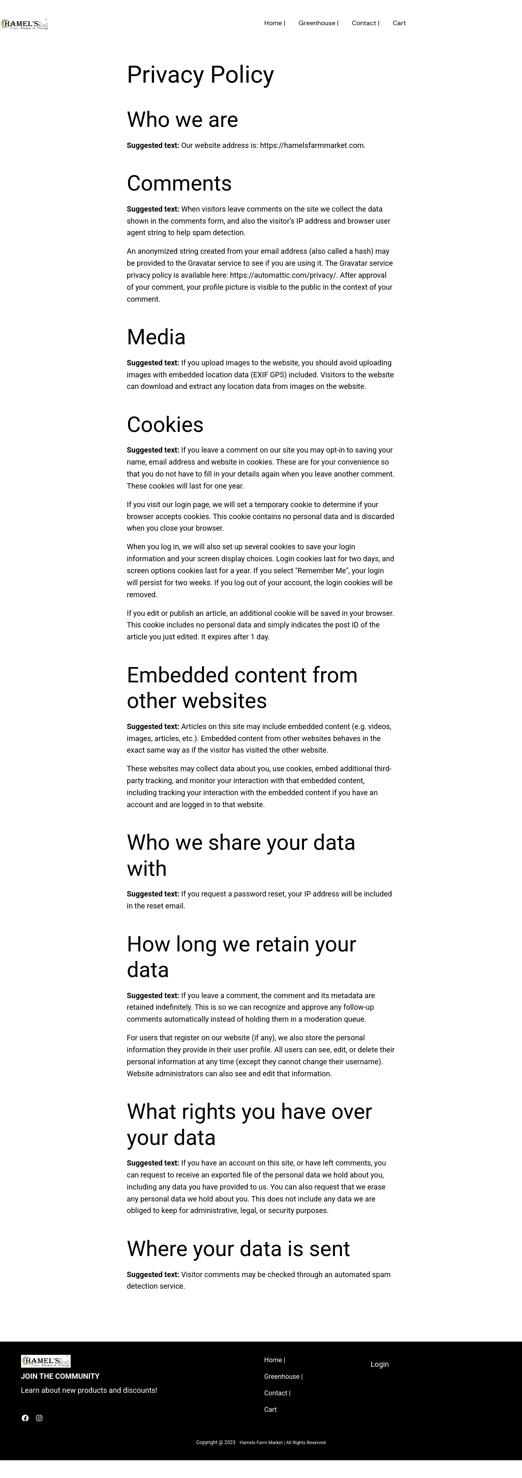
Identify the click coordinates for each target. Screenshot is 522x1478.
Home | (274, 23)
